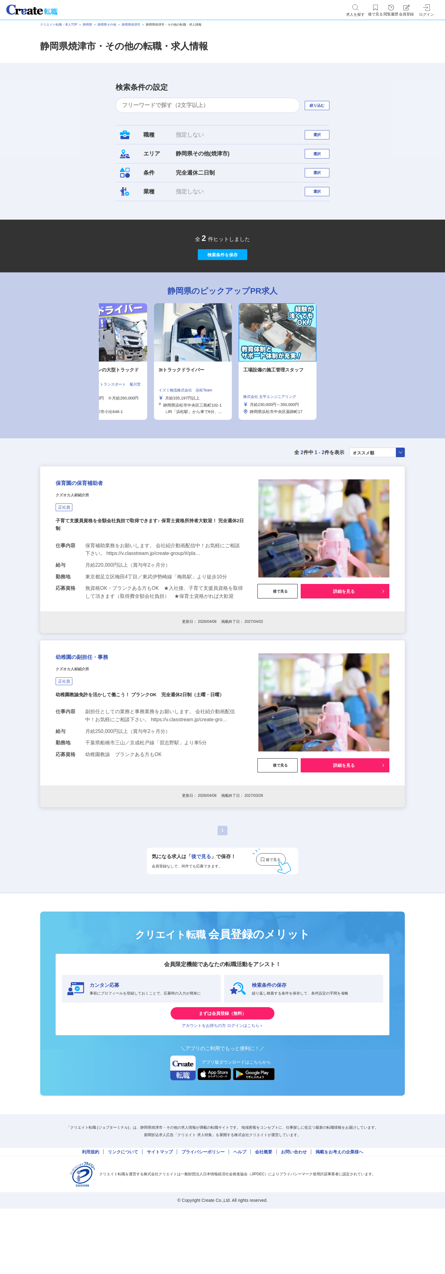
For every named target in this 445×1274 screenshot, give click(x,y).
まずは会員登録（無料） (222, 1063)
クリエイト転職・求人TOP (58, 24)
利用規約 (90, 1212)
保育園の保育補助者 (92, 525)
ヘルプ (239, 1212)
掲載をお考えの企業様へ (339, 1212)
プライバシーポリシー (203, 1212)
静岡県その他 (107, 24)
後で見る (277, 636)
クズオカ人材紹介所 (81, 541)
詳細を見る (344, 636)
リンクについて (123, 1212)
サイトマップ (160, 1212)
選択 (323, 137)
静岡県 (87, 24)
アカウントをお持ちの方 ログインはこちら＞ (222, 1082)
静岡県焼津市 (131, 24)
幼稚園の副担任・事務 (96, 710)
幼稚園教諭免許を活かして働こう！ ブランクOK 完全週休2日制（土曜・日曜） (145, 752)
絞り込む (323, 105)
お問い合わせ (294, 1212)
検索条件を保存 (222, 283)
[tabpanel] (222, 397)
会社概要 (263, 1212)
